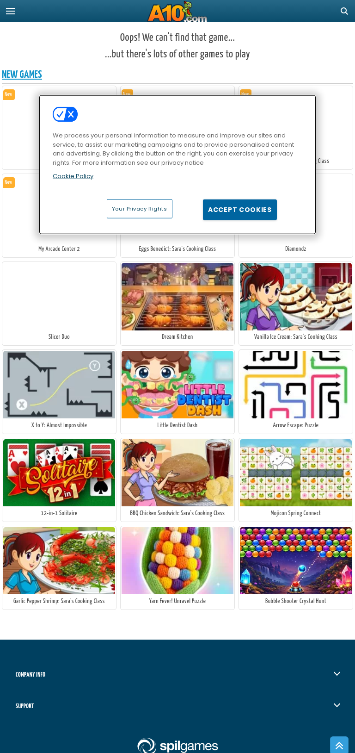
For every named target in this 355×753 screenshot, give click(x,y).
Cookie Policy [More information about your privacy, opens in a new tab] (73, 176)
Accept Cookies (240, 209)
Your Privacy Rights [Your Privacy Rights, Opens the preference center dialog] (139, 208)
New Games (22, 74)
